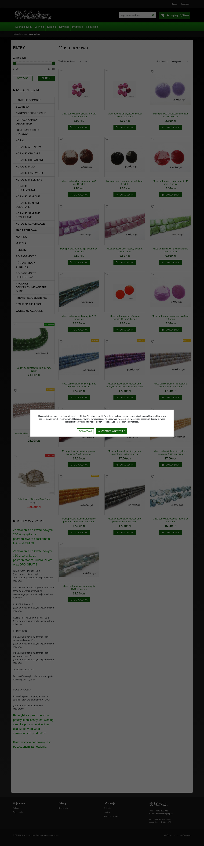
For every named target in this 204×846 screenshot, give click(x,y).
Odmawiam (85, 431)
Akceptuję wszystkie (111, 431)
